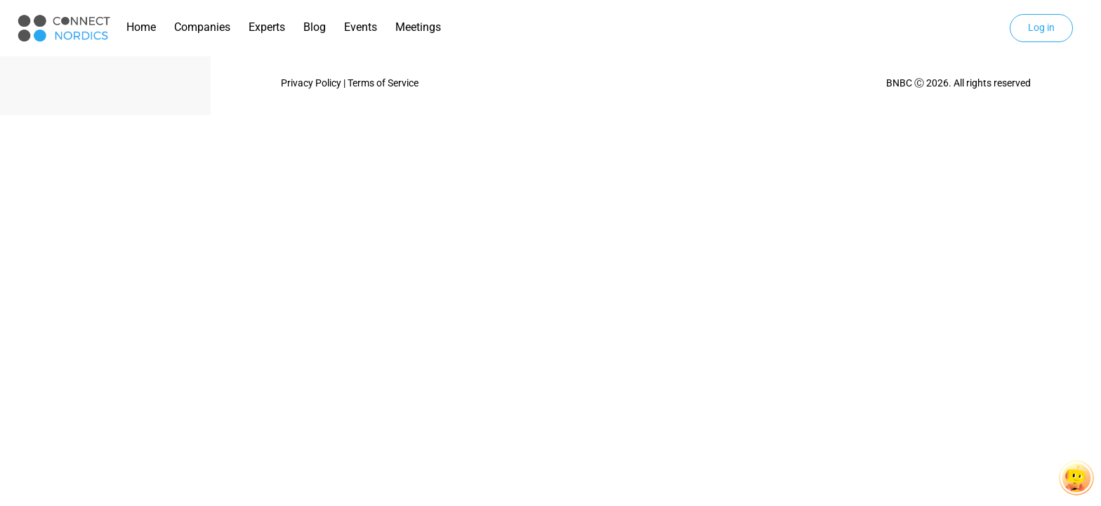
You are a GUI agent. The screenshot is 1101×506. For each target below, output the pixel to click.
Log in (1041, 27)
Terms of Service (383, 83)
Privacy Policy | (314, 83)
